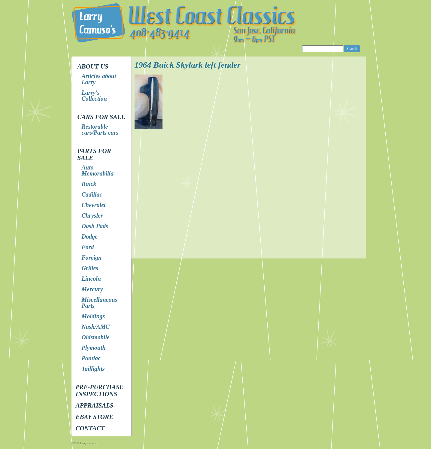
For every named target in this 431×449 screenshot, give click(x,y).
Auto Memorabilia (98, 170)
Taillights (93, 368)
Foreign (92, 257)
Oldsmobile (96, 337)
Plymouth (94, 347)
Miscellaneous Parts (99, 302)
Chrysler (92, 215)
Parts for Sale (94, 154)
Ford (88, 247)
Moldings (93, 316)
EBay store (94, 416)
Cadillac (92, 194)
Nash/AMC (96, 326)
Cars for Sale (101, 117)
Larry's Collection (94, 95)
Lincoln (91, 278)
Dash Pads (95, 226)
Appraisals (95, 405)
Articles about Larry (99, 79)
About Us (92, 66)
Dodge (90, 236)
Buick (89, 184)
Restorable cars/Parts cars (100, 129)
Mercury (92, 289)
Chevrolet (94, 205)
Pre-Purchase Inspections (100, 390)
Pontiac (91, 358)
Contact (90, 428)
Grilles (90, 268)
